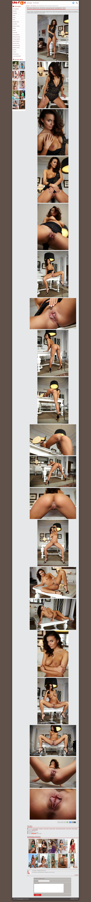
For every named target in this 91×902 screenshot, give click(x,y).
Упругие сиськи (74, 828)
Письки (14, 17)
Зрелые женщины (16, 41)
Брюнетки (14, 11)
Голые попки (68, 828)
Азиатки (14, 30)
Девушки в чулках (16, 47)
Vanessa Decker (35, 829)
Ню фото (14, 51)
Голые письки (46, 828)
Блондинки (15, 13)
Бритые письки (52, 828)
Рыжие (14, 15)
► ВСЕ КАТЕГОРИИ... (17, 56)
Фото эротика (20, 900)
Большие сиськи (16, 43)
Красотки (14, 49)
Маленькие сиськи (16, 45)
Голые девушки (16, 8)
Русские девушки (16, 34)
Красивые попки (16, 21)
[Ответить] (76, 874)
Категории (29, 2)
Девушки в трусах (16, 26)
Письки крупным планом (60, 828)
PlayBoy (14, 28)
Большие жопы (16, 54)
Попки (14, 19)
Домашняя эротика (16, 36)
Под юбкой (15, 23)
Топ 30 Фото (36, 2)
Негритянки (15, 32)
